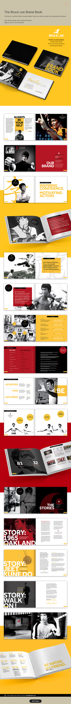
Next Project (35, 701)
